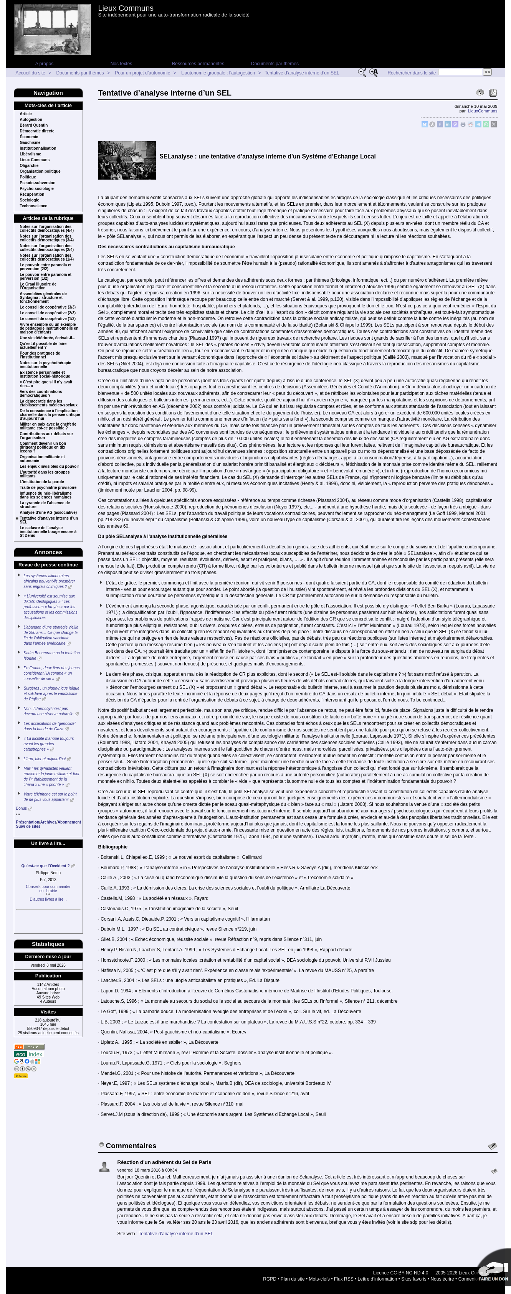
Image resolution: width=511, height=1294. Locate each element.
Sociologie (30, 200)
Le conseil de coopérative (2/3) (48, 313)
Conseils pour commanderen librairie (48, 889)
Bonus (21, 808)
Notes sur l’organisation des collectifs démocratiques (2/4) (47, 248)
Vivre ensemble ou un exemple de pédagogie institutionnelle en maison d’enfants (49, 328)
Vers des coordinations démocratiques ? (41, 394)
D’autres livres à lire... (48, 899)
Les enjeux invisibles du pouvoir (49, 467)
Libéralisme (30, 154)
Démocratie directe (37, 131)
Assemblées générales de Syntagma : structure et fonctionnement (43, 298)
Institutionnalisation (38, 148)
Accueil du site (30, 73)
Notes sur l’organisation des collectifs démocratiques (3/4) (47, 238)
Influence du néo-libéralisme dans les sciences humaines (46, 495)
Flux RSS (344, 1279)
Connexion (469, 1279)
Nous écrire (442, 1279)
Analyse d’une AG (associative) (48, 513)
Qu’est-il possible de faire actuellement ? (43, 346)
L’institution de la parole (42, 482)
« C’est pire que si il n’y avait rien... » (46, 384)
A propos (44, 63)
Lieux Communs (126, 8)
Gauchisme (30, 143)
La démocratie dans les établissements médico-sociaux (49, 403)
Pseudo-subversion (38, 183)
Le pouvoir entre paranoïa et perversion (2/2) (45, 267)
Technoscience (34, 206)
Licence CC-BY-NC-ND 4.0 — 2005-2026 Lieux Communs (432, 1273)
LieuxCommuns (483, 111)
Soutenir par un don (492, 1267)
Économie (29, 137)
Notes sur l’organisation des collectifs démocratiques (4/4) (47, 229)
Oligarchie (29, 166)
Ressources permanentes (198, 63)
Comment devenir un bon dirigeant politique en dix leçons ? (43, 447)
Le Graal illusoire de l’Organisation (38, 286)
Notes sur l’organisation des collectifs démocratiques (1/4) (47, 257)
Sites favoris (413, 1279)
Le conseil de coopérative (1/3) (48, 319)
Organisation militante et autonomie (42, 459)
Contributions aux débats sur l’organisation (46, 436)
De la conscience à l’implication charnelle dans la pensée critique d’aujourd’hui (50, 415)
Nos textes (121, 63)
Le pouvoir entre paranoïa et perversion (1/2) (45, 277)
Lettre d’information (377, 1279)
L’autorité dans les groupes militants (45, 474)
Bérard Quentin (34, 125)
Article (26, 114)
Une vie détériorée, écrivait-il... (48, 338)
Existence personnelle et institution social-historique (45, 374)
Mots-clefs (319, 1279)
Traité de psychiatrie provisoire (48, 488)
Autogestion (31, 120)
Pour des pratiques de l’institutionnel (40, 355)
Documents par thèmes (275, 63)
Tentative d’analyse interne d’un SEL (302, 73)
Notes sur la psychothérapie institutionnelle (45, 365)
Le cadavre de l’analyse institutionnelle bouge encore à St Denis (48, 532)
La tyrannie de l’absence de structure (45, 505)
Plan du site (293, 1279)
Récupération (32, 194)
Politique (28, 177)
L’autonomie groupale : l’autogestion (218, 73)
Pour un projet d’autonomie (142, 73)
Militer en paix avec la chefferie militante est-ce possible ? (48, 426)
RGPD (269, 1279)
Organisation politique (40, 171)
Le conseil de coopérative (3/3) (48, 307)
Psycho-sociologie (37, 189)
